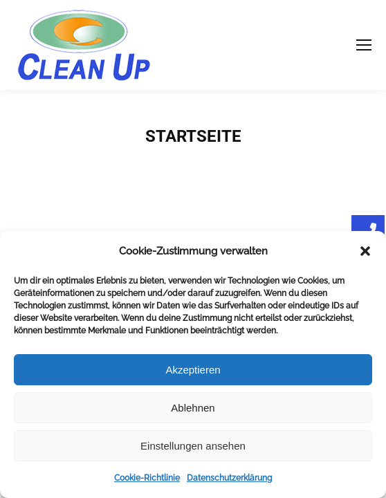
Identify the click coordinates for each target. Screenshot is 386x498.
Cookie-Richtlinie (147, 478)
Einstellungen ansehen (193, 446)
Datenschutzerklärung (229, 478)
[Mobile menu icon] (364, 45)
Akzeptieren (192, 370)
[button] (365, 251)
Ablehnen (192, 408)
